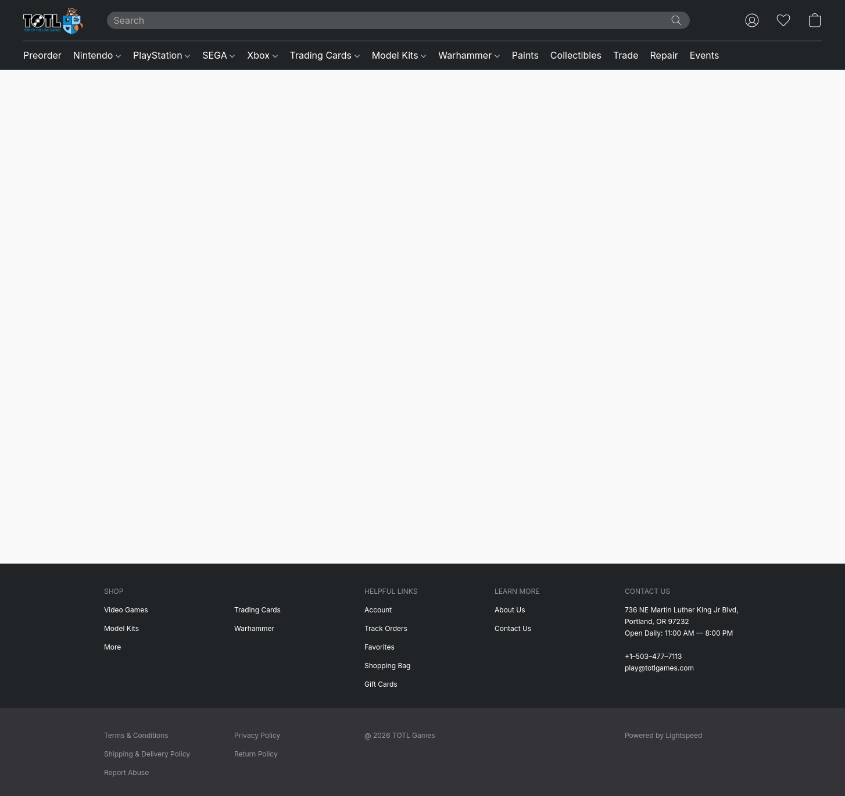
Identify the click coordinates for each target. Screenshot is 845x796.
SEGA (218, 55)
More (112, 647)
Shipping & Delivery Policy (147, 754)
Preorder (42, 55)
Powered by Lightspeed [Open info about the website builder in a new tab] (663, 735)
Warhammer (469, 55)
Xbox (262, 55)
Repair (664, 55)
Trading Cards (325, 55)
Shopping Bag (387, 665)
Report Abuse (126, 772)
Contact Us (513, 628)
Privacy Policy (257, 735)
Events (704, 55)
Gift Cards (381, 684)
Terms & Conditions (136, 735)
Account (378, 609)
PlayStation (161, 55)
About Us (510, 609)
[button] (53, 20)
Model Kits (399, 55)
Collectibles (575, 55)
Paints (525, 55)
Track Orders (385, 628)
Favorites (379, 647)
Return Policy (256, 754)
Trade (626, 55)
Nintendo (97, 55)
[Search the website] (676, 20)
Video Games (126, 609)
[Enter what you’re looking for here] (398, 20)
